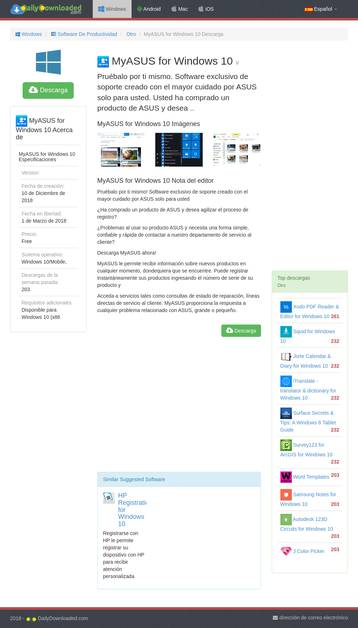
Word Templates (305, 477)
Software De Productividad (83, 34)
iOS (206, 9)
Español (321, 9)
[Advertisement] (179, 407)
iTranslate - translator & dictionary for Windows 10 (308, 389)
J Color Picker (302, 551)
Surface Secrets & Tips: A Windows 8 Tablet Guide (308, 421)
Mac (179, 9)
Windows (112, 9)
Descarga (48, 90)
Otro (130, 34)
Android (149, 9)
